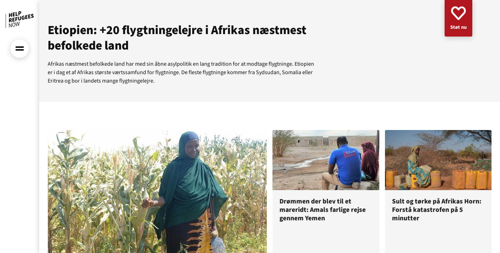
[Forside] (20, 20)
